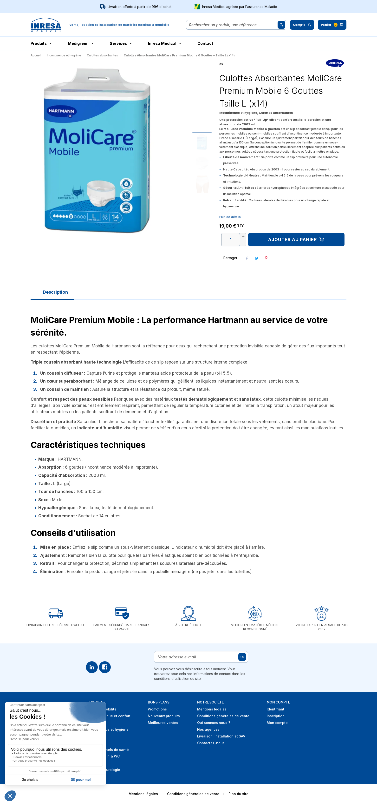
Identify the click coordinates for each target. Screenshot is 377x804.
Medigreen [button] (81, 43)
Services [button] (121, 43)
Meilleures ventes (163, 723)
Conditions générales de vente (223, 716)
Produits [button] (41, 43)
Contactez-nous (211, 743)
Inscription (276, 716)
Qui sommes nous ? (213, 723)
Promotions (157, 709)
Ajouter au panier (296, 240)
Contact (205, 43)
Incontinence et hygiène (108, 729)
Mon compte (277, 723)
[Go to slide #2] (202, 163)
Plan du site (238, 794)
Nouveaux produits (164, 716)
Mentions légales (212, 709)
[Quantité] (230, 239)
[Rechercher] (233, 25)
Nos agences (208, 729)
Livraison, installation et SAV (221, 736)
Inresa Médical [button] (165, 43)
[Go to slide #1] (202, 141)
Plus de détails (230, 217)
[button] (302, 25)
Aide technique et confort (108, 716)
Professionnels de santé (108, 750)
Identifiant (275, 709)
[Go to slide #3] (202, 184)
